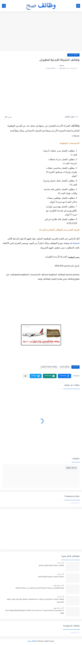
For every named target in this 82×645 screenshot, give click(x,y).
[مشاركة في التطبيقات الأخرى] (25, 376)
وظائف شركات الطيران (49, 367)
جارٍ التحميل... (74, 503)
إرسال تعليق (71, 468)
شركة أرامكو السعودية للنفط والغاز (51, 577)
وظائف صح (32, 641)
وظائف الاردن (73, 55)
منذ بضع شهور (57, 608)
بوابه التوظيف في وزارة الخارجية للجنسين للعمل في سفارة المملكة (40, 588)
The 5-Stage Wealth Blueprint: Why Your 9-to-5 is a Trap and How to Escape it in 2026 (34, 612)
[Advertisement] (41, 31)
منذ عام (59, 563)
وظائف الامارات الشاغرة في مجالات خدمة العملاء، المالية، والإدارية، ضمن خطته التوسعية (35, 601)
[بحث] (4, 6)
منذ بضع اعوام (58, 585)
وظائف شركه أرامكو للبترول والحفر (51, 565)
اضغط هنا (75, 243)
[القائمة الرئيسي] (78, 6)
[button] (64, 376)
